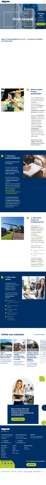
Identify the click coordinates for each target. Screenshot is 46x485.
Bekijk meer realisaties (40, 334)
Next (41, 354)
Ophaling (14, 449)
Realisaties (3, 454)
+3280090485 (4, 440)
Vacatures (26, 447)
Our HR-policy (27, 449)
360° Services (34, 263)
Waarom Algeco (4, 447)
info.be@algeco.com (6, 442)
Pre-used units (4, 457)
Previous (4, 354)
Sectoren (3, 449)
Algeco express (16, 450)
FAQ (13, 451)
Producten (3, 451)
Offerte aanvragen (18, 419)
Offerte (14, 447)
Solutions (3, 450)
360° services (4, 453)
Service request (16, 453)
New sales (3, 456)
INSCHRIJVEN (31, 464)
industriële (8, 190)
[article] (6, 351)
